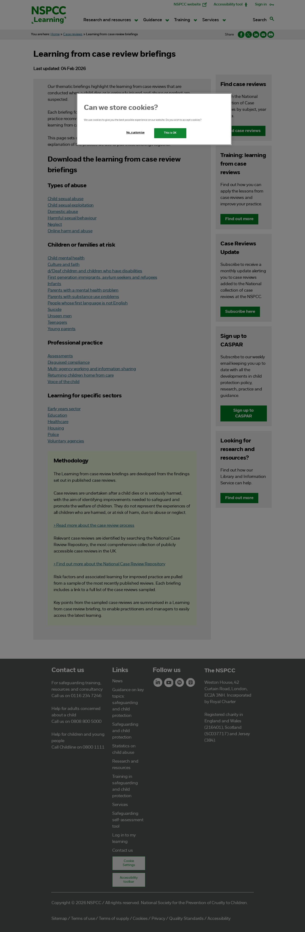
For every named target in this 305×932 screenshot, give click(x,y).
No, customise (135, 132)
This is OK (170, 133)
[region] (154, 119)
